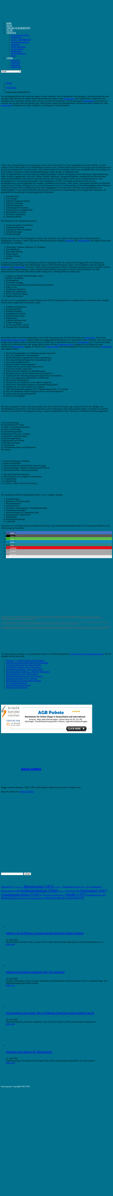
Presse (13, 56)
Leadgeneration (17, 49)
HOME (9, 23)
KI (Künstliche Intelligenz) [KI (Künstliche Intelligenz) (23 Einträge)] (53, 895)
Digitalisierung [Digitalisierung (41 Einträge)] (72, 887)
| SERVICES (11, 32)
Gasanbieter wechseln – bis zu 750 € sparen (23, 667)
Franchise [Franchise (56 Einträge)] (73, 891)
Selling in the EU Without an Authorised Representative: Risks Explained (44, 933)
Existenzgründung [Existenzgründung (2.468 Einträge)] (39, 891)
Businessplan (16, 51)
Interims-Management (20, 42)
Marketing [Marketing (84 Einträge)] (8, 898)
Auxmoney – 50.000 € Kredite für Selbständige (25, 660)
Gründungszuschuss (66, 344)
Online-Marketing (18, 47)
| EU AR (9, 30)
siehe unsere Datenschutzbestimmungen (86, 654)
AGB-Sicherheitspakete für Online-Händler (23, 665)
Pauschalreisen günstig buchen (18, 685)
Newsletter (15, 60)
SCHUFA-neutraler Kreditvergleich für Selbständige (27, 663)
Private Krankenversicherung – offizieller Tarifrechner (28, 672)
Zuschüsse (70, 241)
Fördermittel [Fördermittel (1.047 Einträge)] (93, 891)
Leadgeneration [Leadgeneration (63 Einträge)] (96, 895)
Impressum (15, 65)
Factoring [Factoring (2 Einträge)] (62, 891)
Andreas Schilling (31, 769)
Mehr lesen (10, 944)
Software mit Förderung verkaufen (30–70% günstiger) (35, 972)
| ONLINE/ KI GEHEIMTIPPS (18, 28)
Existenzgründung (18, 53)
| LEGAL (9, 58)
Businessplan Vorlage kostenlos (13, 340)
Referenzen (15, 63)
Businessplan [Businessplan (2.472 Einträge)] (39, 886)
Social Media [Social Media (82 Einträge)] (75, 898)
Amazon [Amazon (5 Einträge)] (19, 887)
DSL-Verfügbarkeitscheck (16, 683)
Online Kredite (84, 241)
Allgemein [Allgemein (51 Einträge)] (8, 887)
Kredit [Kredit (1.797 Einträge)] (76, 895)
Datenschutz (16, 67)
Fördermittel (16, 37)
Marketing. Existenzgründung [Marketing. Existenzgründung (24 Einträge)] (31, 898)
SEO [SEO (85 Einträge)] (61, 898)
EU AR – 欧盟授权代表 (21, 40)
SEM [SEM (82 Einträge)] (51, 898)
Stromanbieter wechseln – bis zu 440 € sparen (24, 669)
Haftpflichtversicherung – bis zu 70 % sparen (24, 676)
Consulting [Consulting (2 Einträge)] (58, 887)
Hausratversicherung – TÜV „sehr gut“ (21, 678)
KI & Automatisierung (20, 35)
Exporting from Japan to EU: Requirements (29, 1051)
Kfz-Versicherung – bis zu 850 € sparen (22, 674)
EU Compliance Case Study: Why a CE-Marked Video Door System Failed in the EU (50, 1013)
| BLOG (9, 25)
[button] (11, 533)
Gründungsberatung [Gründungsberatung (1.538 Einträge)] (20, 895)
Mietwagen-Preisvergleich (16, 687)
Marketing (15, 44)
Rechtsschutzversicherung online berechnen (23, 681)
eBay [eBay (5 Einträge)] (84, 887)
